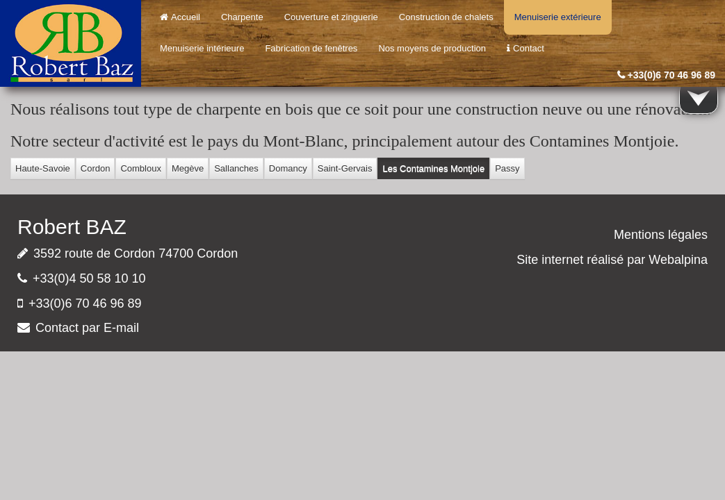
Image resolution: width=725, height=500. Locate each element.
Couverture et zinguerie (331, 17)
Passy (507, 168)
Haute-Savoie (42, 168)
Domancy (288, 168)
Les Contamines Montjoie (433, 168)
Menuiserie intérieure (202, 48)
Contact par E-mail (87, 328)
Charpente (242, 17)
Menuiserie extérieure (557, 17)
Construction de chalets (446, 17)
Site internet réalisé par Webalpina (612, 260)
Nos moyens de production (432, 48)
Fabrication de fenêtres (311, 48)
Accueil (180, 17)
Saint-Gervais (345, 168)
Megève (188, 168)
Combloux (140, 168)
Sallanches (236, 168)
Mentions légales (661, 235)
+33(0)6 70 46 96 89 (672, 75)
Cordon (96, 168)
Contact (525, 48)
